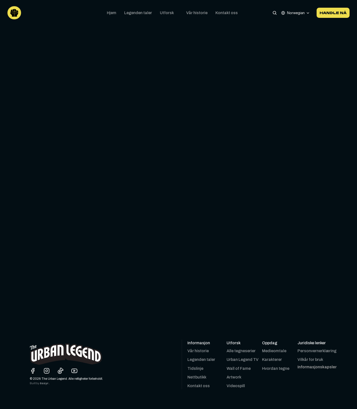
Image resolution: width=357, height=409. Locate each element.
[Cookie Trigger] (317, 367)
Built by (35, 383)
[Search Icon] (275, 13)
